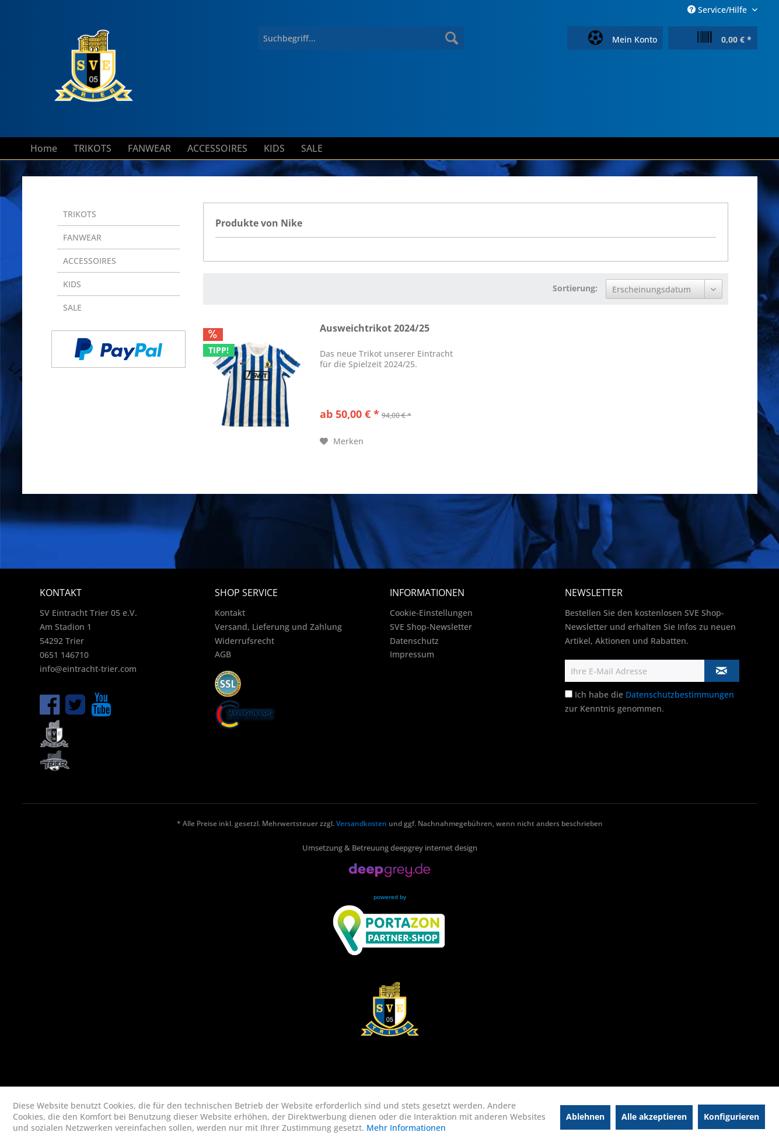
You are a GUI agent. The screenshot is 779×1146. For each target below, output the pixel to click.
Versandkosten (361, 823)
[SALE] (312, 148)
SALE (72, 307)
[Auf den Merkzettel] (342, 441)
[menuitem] (361, 38)
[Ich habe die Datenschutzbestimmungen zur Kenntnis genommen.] (568, 694)
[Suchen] (451, 38)
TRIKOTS (79, 214)
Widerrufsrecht (244, 640)
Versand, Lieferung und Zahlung (278, 626)
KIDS (72, 284)
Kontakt (230, 612)
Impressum (412, 654)
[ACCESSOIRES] (217, 148)
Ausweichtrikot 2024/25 (374, 328)
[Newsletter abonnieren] (721, 671)
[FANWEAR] (149, 148)
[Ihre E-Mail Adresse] (635, 671)
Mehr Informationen (406, 1127)
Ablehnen (585, 1116)
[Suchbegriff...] (361, 38)
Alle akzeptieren (654, 1116)
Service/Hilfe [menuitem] (718, 9)
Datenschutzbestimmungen (680, 694)
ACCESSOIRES (89, 260)
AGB (223, 654)
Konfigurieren (731, 1116)
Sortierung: (575, 288)
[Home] (43, 148)
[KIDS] (274, 148)
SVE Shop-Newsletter (431, 626)
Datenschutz (414, 640)
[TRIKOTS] (92, 148)
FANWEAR (82, 237)
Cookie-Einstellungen (431, 612)
